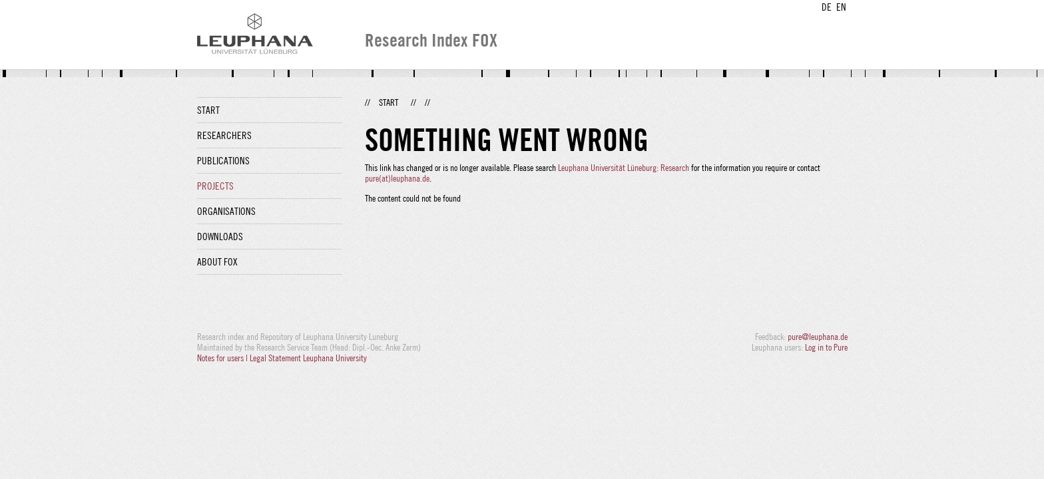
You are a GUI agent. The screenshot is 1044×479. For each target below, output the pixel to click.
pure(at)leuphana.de (397, 178)
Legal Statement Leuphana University (308, 358)
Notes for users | (223, 358)
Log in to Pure (826, 347)
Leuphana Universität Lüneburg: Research (623, 167)
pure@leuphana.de (818, 336)
